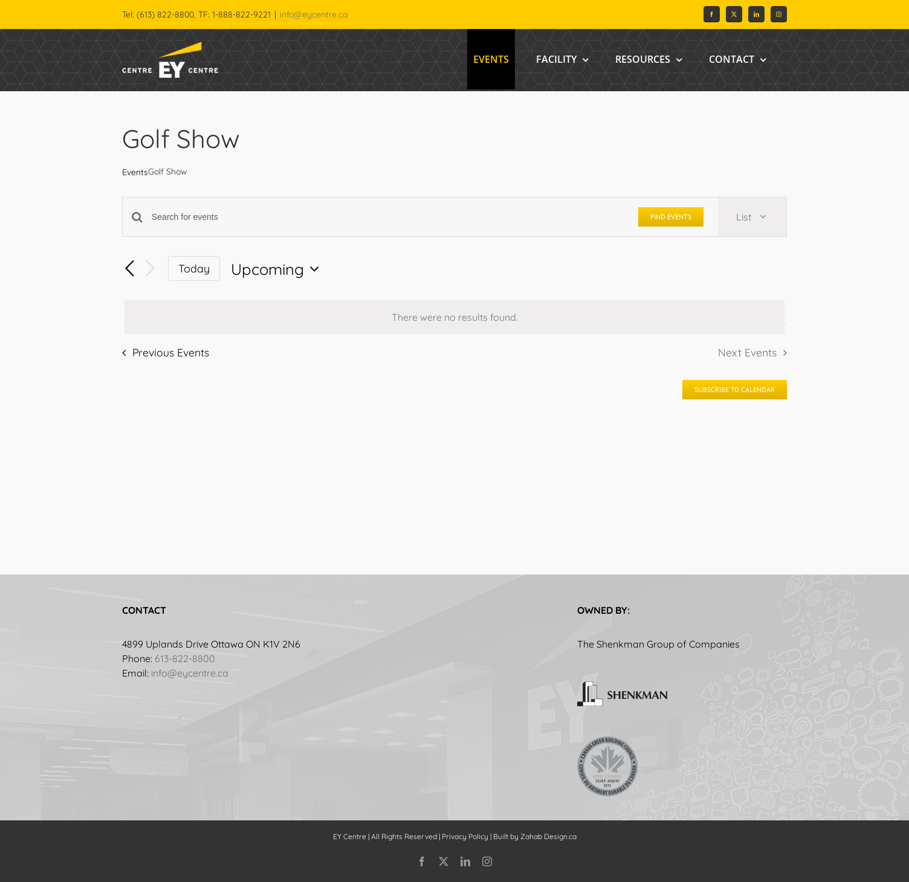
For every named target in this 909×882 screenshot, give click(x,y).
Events (135, 172)
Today (194, 268)
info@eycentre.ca (314, 14)
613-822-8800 (185, 658)
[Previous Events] (129, 269)
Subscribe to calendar (734, 389)
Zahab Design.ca (548, 836)
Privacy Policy (465, 836)
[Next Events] (150, 268)
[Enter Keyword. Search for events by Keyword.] (388, 217)
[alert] (454, 317)
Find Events (670, 216)
